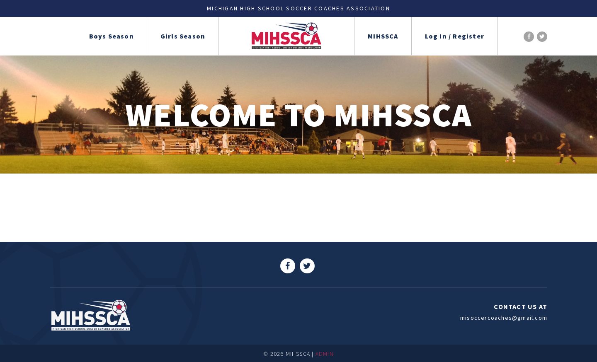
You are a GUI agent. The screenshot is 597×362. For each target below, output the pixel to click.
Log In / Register (454, 36)
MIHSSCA (383, 36)
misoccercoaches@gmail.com (503, 317)
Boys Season (111, 36)
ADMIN (324, 353)
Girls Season (182, 36)
